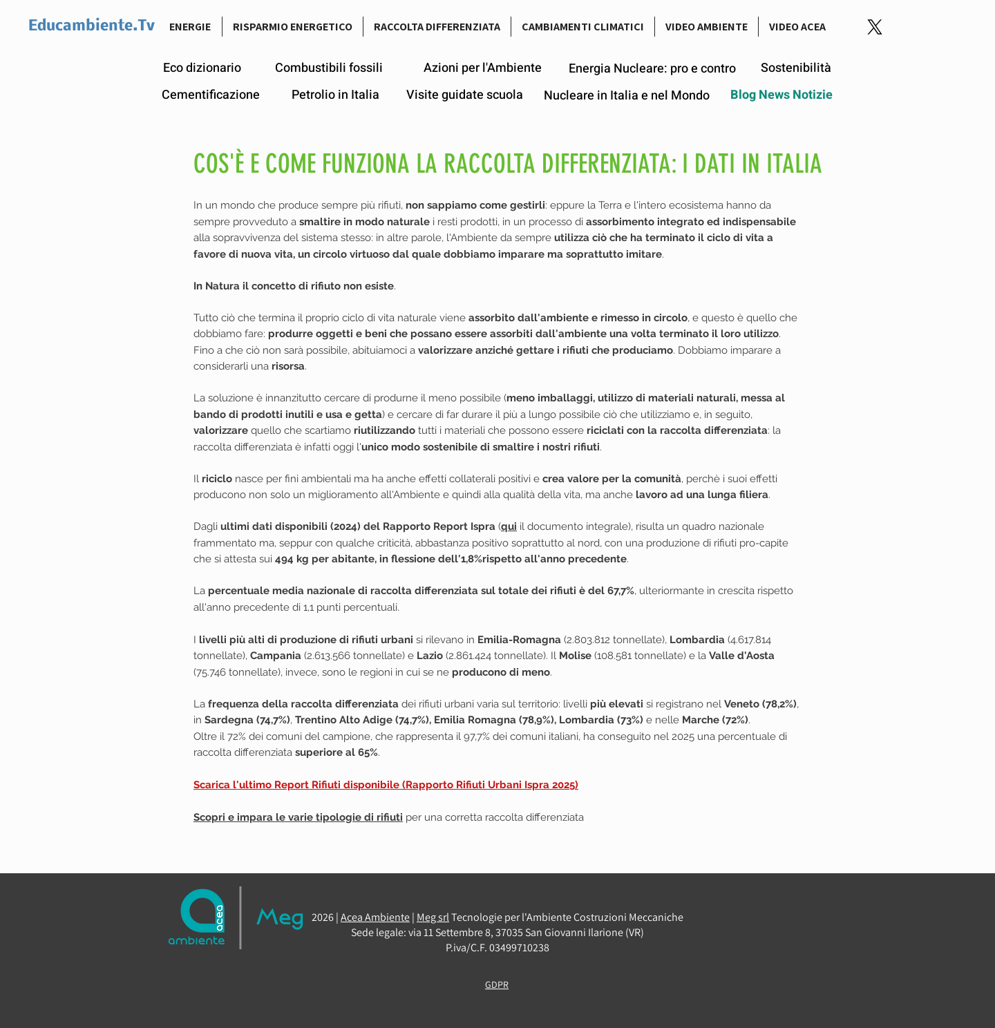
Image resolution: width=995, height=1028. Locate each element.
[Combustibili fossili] (329, 68)
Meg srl (433, 917)
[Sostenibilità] (796, 68)
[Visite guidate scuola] (464, 95)
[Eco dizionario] (202, 68)
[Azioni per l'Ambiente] (482, 68)
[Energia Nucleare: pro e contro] (652, 68)
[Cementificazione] (210, 95)
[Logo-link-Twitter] (874, 27)
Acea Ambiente (375, 917)
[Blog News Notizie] (781, 95)
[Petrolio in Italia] (335, 95)
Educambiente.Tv (91, 27)
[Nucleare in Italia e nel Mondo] (626, 95)
